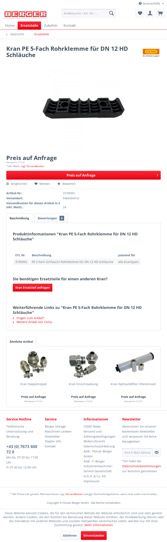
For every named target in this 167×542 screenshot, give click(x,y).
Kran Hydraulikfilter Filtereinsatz (133, 384)
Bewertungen (51, 218)
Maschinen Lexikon (58, 431)
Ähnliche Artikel (21, 342)
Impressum (92, 481)
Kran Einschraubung (83, 384)
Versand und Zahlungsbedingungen (99, 433)
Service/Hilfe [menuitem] (150, 3)
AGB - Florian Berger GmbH (98, 453)
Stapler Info (53, 441)
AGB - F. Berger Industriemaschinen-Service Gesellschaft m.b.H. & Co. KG (98, 468)
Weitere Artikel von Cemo (32, 322)
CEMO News (92, 426)
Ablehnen (70, 535)
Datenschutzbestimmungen (141, 466)
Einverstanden (93, 535)
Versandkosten (74, 494)
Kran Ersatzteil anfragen (32, 287)
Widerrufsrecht (94, 441)
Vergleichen (16, 184)
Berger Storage (55, 426)
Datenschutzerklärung (99, 446)
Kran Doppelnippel (33, 384)
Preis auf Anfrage (112, 175)
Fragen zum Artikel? (28, 318)
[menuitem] (89, 13)
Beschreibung (19, 218)
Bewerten (66, 184)
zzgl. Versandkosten (32, 166)
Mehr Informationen (98, 525)
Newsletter (52, 436)
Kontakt (50, 446)
